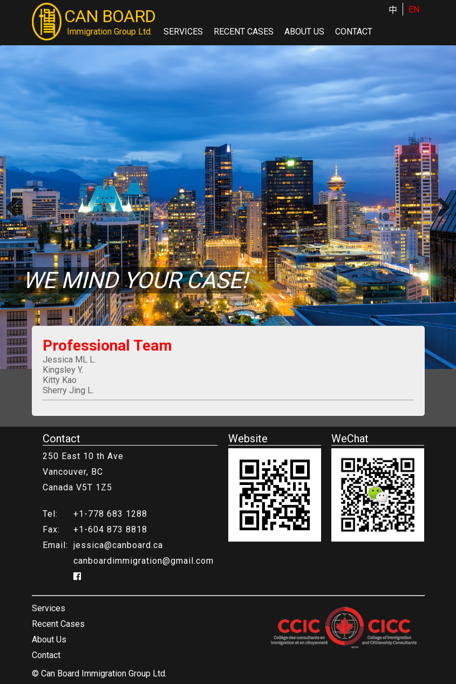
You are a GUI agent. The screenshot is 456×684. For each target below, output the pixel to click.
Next (440, 207)
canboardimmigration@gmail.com (143, 561)
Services (183, 31)
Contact (353, 31)
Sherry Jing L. (68, 390)
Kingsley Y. (63, 370)
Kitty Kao (60, 380)
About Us (304, 31)
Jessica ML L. (69, 359)
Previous (16, 207)
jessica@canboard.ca (118, 545)
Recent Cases (244, 31)
